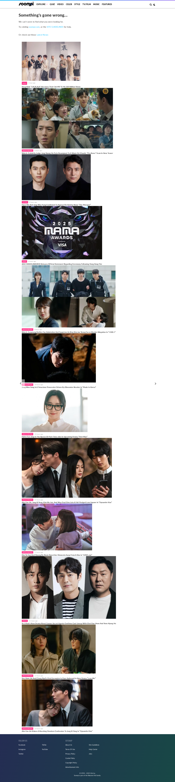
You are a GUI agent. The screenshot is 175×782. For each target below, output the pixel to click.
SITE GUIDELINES (55, 27)
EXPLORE (40, 4)
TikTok (44, 745)
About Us (68, 745)
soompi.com (34, 27)
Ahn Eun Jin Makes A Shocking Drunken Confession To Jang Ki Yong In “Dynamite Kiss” (57, 731)
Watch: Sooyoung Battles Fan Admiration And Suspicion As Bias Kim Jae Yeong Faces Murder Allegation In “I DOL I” (69, 332)
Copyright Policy (71, 763)
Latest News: (43, 34)
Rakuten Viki (92, 775)
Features (107, 4)
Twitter (21, 754)
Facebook (22, 745)
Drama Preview (27, 150)
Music (96, 4)
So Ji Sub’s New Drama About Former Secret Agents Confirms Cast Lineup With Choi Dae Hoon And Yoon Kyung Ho (69, 623)
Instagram (22, 749)
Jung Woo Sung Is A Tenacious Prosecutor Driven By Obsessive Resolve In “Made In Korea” (59, 387)
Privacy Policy (70, 754)
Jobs (90, 754)
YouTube (45, 749)
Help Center (93, 749)
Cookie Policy (70, 758)
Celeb (69, 4)
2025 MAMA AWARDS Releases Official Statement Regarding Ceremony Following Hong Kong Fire (62, 264)
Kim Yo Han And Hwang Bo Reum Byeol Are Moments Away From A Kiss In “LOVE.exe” (57, 555)
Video (60, 4)
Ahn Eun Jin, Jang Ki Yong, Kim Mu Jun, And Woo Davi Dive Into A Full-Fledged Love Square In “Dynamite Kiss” (67, 502)
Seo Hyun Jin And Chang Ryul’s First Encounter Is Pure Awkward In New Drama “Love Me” (59, 678)
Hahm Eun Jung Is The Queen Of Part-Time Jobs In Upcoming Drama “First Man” (55, 437)
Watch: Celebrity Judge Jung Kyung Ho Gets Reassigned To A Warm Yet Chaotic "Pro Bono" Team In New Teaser (67, 153)
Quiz (52, 4)
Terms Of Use (70, 749)
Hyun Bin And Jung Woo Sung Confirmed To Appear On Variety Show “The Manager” (56, 205)
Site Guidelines (94, 745)
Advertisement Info (72, 767)
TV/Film (25, 202)
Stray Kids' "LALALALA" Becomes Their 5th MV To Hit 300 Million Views (51, 87)
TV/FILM (86, 4)
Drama (25, 620)
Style (77, 4)
